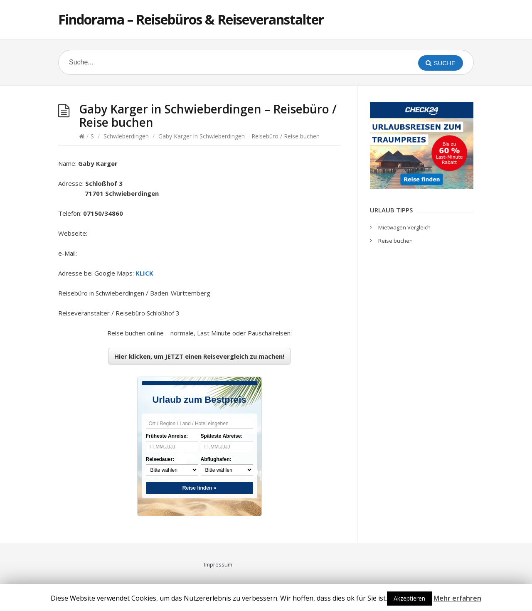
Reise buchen (395, 240)
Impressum (218, 564)
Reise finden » (199, 488)
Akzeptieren (409, 598)
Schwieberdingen (126, 136)
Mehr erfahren (457, 598)
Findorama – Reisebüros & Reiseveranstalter (191, 19)
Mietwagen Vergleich (404, 227)
